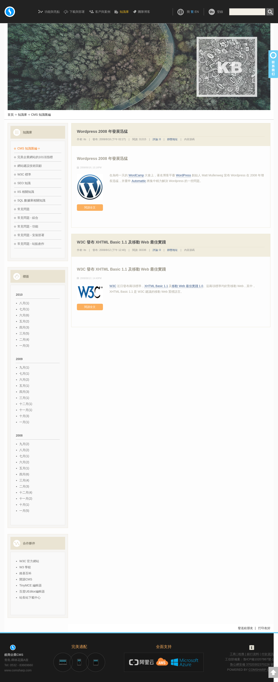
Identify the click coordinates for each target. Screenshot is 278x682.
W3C (112, 286)
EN (197, 11)
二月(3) (24, 486)
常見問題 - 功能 (27, 226)
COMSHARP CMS (261, 669)
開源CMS (25, 579)
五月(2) (24, 321)
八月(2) (24, 450)
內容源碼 (189, 139)
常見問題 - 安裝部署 (30, 235)
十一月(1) (25, 410)
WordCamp (136, 175)
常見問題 (23, 209)
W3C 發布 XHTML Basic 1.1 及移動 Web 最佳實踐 (121, 269)
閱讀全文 (90, 207)
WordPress (183, 175)
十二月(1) (25, 404)
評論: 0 (157, 139)
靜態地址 (172, 139)
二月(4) (24, 339)
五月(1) (24, 385)
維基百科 (25, 573)
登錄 (220, 11)
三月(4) (24, 480)
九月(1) (24, 367)
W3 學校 (25, 567)
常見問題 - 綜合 (27, 217)
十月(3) (24, 416)
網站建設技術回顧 (29, 165)
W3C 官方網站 (29, 561)
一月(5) (24, 510)
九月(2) (24, 444)
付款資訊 (267, 654)
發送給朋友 (245, 628)
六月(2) (24, 379)
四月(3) (24, 327)
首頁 (11, 114)
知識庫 (22, 114)
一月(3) (24, 345)
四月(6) (24, 474)
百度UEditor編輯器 (32, 591)
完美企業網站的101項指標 (35, 157)
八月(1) (24, 303)
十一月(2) (25, 498)
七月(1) (24, 309)
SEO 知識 (24, 183)
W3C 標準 (24, 174)
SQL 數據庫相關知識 (31, 200)
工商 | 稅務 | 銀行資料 (244, 654)
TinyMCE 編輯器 (30, 585)
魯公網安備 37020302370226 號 (252, 664)
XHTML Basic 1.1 (156, 286)
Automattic (139, 181)
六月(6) (24, 315)
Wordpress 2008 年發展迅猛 (102, 158)
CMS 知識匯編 (27, 148)
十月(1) (24, 504)
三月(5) (24, 333)
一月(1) (24, 422)
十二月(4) (25, 492)
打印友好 (264, 628)
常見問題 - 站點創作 (30, 243)
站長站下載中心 (30, 597)
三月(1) (24, 397)
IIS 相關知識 (25, 191)
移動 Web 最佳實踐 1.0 (187, 286)
